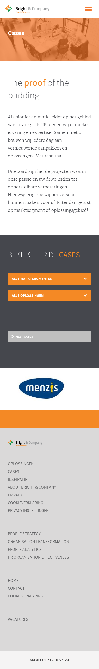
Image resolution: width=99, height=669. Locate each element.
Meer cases (24, 337)
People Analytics (25, 549)
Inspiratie (17, 479)
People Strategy (24, 534)
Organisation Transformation (38, 542)
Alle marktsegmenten (32, 278)
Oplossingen (21, 464)
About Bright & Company (32, 487)
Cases (13, 472)
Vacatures (18, 619)
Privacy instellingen (28, 510)
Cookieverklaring (25, 503)
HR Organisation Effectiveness (38, 557)
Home (13, 580)
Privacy (15, 495)
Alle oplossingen (28, 295)
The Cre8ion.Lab (58, 660)
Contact (16, 588)
